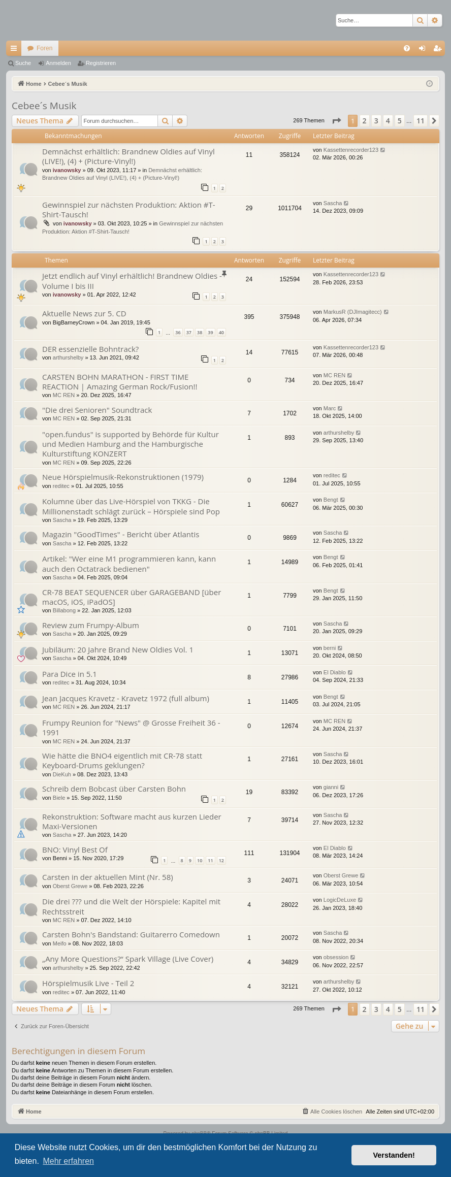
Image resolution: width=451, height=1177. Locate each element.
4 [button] (388, 120)
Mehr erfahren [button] (68, 1161)
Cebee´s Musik (44, 105)
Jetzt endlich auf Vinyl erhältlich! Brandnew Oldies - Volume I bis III (132, 280)
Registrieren (101, 63)
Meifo (60, 943)
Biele (59, 798)
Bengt (331, 500)
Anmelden (58, 63)
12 (221, 860)
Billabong (64, 610)
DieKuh (62, 774)
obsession (336, 957)
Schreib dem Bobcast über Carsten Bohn (114, 788)
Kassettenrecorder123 (351, 150)
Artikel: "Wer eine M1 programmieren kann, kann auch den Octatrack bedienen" (129, 563)
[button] (336, 121)
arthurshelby (68, 357)
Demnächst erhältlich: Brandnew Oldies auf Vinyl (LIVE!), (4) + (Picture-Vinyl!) (128, 156)
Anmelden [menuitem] (424, 50)
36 (177, 332)
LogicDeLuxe (340, 900)
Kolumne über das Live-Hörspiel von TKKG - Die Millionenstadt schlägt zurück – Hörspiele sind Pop (131, 506)
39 (210, 332)
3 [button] (376, 120)
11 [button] (420, 120)
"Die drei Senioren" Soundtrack (97, 410)
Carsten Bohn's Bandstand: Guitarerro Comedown (131, 934)
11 (210, 860)
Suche (23, 63)
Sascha (333, 203)
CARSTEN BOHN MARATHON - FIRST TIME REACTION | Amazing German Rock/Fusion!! (119, 381)
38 (199, 332)
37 (188, 332)
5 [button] (400, 120)
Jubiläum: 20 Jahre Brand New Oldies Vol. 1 (118, 649)
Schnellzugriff (15, 50)
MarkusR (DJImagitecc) (353, 312)
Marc (330, 408)
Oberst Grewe (70, 886)
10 (199, 860)
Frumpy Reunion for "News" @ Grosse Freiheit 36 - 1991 (131, 727)
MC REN (64, 395)
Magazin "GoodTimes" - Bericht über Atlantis (120, 534)
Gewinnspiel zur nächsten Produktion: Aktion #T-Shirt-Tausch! (128, 209)
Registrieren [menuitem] (439, 50)
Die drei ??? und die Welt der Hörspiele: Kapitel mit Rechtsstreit (131, 906)
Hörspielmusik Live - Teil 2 (88, 983)
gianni (331, 787)
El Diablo (335, 672)
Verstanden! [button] (394, 1155)
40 (221, 332)
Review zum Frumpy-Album (90, 625)
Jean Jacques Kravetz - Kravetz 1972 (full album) (125, 698)
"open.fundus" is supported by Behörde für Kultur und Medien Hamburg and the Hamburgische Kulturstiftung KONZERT (130, 444)
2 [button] (365, 120)
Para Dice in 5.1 (69, 674)
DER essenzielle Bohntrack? (90, 349)
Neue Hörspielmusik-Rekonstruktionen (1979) (123, 477)
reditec (61, 486)
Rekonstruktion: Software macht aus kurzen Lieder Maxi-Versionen (131, 821)
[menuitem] (406, 48)
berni (330, 648)
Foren (44, 48)
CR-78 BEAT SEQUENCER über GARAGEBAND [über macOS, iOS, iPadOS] (131, 597)
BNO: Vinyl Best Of (75, 849)
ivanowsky (67, 170)
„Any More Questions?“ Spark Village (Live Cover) (127, 959)
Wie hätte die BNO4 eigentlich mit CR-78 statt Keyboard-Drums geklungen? (122, 760)
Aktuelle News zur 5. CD (84, 313)
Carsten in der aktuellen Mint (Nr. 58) (107, 877)
